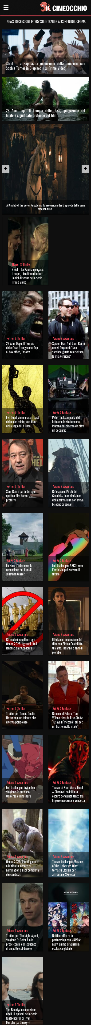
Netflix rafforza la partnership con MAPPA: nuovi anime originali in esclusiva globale (66, 942)
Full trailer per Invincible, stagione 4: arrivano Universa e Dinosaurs (21, 791)
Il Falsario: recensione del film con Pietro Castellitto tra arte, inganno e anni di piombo (67, 646)
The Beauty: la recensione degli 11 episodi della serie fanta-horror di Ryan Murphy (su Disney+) (21, 1016)
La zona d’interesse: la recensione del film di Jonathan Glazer (19, 569)
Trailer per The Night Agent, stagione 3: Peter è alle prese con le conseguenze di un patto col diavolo (22, 942)
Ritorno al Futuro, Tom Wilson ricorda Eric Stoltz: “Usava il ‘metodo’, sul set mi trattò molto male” (67, 720)
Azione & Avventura (63, 338)
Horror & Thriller (21, 264)
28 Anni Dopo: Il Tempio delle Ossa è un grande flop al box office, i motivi (22, 347)
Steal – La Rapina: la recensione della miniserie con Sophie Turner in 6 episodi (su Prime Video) (45, 66)
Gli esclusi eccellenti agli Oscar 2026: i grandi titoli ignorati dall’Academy (21, 643)
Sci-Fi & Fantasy (62, 412)
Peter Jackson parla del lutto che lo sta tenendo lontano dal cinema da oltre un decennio (68, 424)
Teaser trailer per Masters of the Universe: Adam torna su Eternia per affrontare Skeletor (67, 868)
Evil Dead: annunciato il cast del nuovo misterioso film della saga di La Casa (22, 421)
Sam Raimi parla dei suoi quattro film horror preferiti (21, 495)
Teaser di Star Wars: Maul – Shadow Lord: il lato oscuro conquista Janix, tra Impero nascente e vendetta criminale (68, 796)
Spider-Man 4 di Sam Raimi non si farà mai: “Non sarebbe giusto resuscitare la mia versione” (68, 350)
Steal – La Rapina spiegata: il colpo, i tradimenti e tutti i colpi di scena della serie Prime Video (28, 276)
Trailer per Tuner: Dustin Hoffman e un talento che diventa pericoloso (21, 717)
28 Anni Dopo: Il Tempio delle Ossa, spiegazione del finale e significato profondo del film (45, 113)
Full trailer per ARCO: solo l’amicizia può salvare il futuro (67, 569)
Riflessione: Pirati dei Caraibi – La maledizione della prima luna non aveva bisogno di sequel (67, 498)
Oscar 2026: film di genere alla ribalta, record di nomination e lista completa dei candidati (22, 868)
